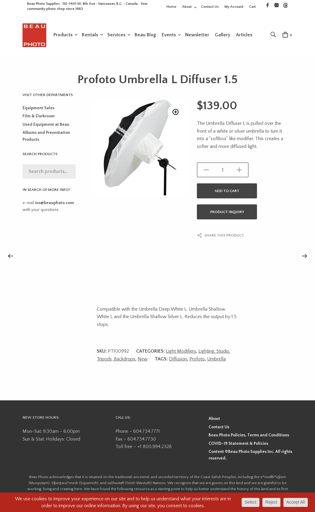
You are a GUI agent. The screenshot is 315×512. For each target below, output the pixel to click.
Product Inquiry (227, 212)
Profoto (197, 359)
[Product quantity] (223, 170)
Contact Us (210, 7)
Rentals (90, 35)
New (143, 359)
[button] (175, 113)
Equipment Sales (38, 108)
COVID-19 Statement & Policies (238, 444)
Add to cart (227, 191)
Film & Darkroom (39, 117)
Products (63, 35)
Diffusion (178, 359)
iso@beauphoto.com (54, 203)
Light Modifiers (181, 351)
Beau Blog (145, 35)
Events (169, 35)
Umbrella (216, 359)
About (187, 7)
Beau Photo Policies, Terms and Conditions (249, 435)
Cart (252, 7)
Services (116, 35)
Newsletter (197, 35)
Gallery (222, 35)
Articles (244, 35)
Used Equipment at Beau (46, 125)
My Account (234, 7)
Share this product (224, 236)
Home (171, 7)
